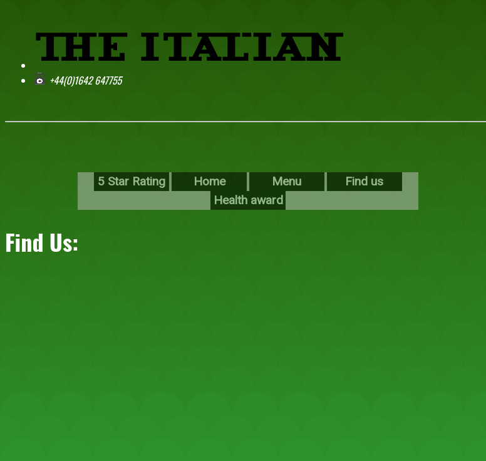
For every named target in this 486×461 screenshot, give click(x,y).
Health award (248, 200)
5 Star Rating (131, 181)
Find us (364, 181)
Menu (286, 181)
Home (209, 181)
